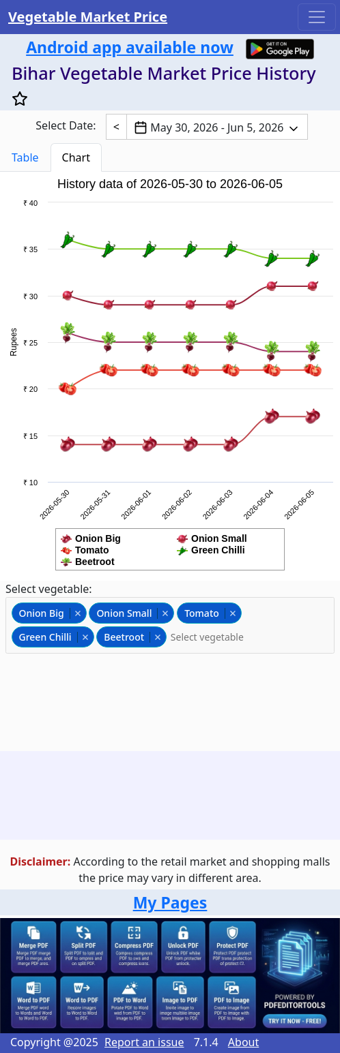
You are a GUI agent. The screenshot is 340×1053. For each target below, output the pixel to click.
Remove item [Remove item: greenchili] (85, 637)
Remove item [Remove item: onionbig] (77, 613)
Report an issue (144, 1042)
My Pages (170, 902)
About (243, 1042)
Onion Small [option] (131, 613)
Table (25, 157)
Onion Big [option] (48, 613)
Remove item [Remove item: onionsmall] (165, 613)
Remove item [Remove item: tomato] (232, 613)
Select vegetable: (48, 588)
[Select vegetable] (215, 637)
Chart (76, 157)
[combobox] (170, 625)
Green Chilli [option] (52, 636)
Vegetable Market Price (87, 16)
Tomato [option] (208, 613)
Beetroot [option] (130, 636)
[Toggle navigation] (317, 17)
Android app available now (129, 47)
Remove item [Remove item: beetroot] (157, 637)
